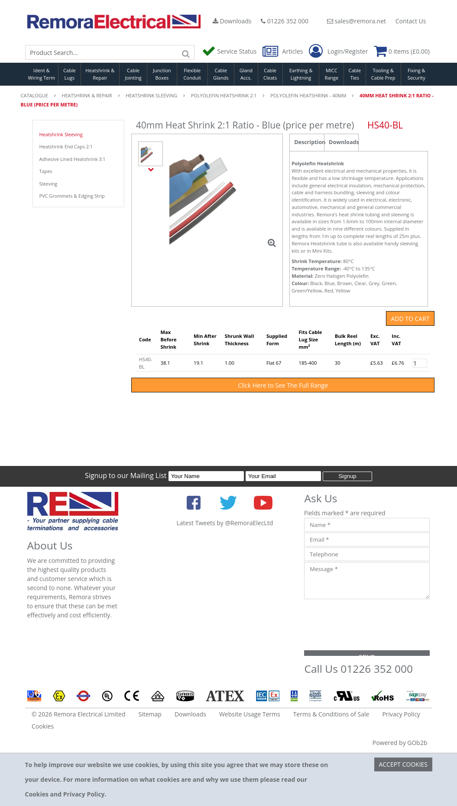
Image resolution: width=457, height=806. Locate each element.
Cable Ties (355, 74)
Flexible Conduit (192, 74)
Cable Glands (221, 74)
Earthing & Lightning (301, 74)
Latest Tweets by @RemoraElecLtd (224, 523)
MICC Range (331, 74)
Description (309, 142)
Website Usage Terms (249, 714)
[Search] (185, 52)
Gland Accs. (246, 74)
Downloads (232, 21)
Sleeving (48, 183)
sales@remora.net (356, 21)
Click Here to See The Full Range (283, 385)
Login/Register (338, 51)
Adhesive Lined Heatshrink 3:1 (72, 159)
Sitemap (150, 714)
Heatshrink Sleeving (61, 134)
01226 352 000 (284, 21)
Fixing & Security (416, 74)
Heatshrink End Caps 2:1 (66, 146)
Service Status (230, 51)
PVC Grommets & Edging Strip (72, 196)
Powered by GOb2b (400, 743)
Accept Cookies (403, 764)
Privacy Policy (401, 714)
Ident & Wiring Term (41, 74)
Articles (284, 51)
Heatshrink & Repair (99, 74)
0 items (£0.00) (402, 51)
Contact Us (410, 21)
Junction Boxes (162, 74)
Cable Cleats (270, 74)
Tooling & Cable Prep (383, 74)
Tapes (45, 171)
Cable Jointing (133, 74)
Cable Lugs (69, 74)
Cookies (43, 726)
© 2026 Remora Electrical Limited (79, 714)
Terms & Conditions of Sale (331, 714)
